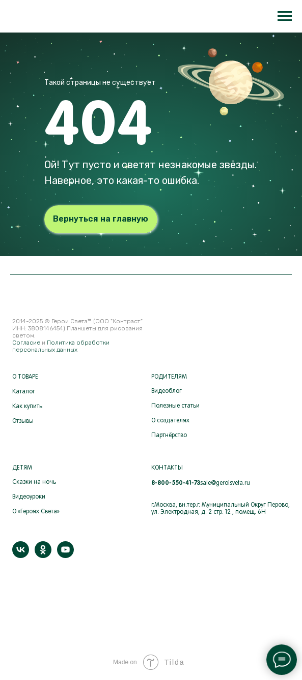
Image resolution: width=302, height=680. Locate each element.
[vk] (20, 555)
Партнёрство (169, 435)
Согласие (26, 342)
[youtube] (65, 555)
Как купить (27, 407)
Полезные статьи (175, 406)
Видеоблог (166, 391)
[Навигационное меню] (285, 16)
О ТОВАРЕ (25, 377)
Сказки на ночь (34, 482)
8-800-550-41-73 (175, 482)
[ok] (43, 555)
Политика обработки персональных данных (60, 346)
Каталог (23, 392)
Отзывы (23, 421)
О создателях (170, 421)
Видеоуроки (28, 497)
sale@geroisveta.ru (225, 483)
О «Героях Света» (36, 512)
